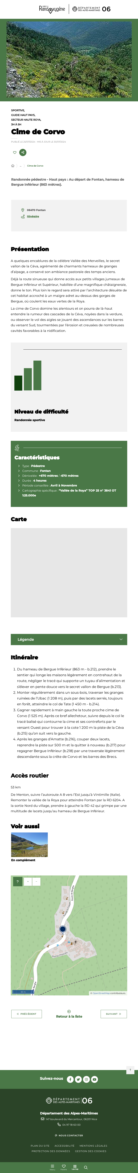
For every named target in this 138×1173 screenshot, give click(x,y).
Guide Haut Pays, (23, 115)
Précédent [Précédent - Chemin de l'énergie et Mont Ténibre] (26, 1014)
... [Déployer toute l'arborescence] (20, 166)
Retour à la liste (69, 1014)
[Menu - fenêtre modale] (52, 1167)
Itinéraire (33, 217)
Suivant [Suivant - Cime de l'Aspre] (113, 1014)
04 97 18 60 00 (71, 1124)
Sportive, (18, 110)
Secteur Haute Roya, (26, 120)
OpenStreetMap (101, 993)
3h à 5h (16, 125)
